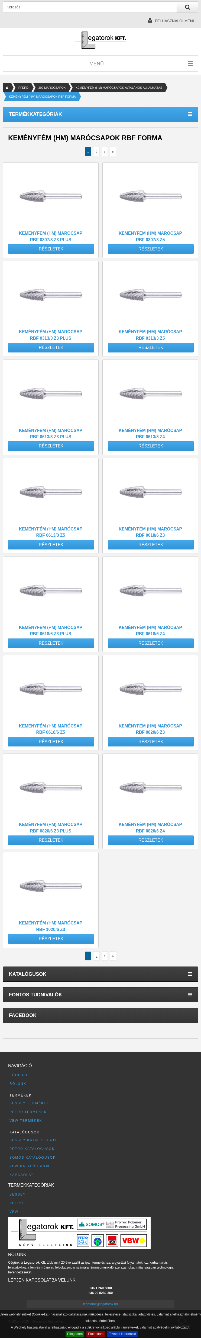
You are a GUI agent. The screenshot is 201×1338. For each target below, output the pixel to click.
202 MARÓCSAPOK (52, 87)
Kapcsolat (21, 1175)
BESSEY (17, 1194)
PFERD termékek (28, 1112)
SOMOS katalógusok (32, 1157)
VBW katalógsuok (29, 1166)
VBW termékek (25, 1121)
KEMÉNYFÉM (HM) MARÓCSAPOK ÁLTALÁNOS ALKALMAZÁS (119, 87)
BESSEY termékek (29, 1103)
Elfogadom (75, 1334)
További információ (122, 1334)
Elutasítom (95, 1334)
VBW (13, 1212)
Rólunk (17, 1084)
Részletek (51, 249)
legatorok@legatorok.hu (100, 1304)
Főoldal (18, 1075)
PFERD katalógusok (32, 1149)
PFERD (23, 87)
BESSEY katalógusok (33, 1140)
